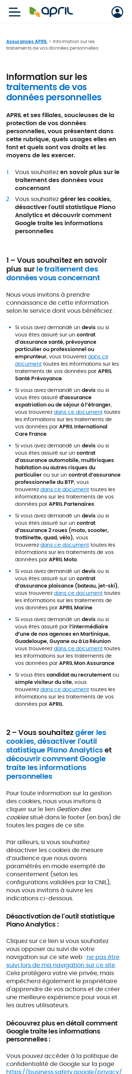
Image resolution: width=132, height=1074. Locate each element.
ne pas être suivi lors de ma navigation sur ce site (63, 961)
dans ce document (78, 412)
